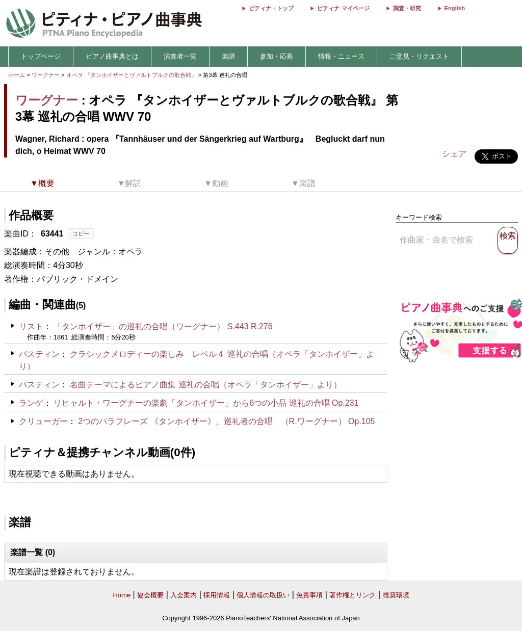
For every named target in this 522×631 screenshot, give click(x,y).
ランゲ (31, 403)
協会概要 (150, 595)
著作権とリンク (352, 595)
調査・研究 (407, 8)
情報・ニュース (341, 56)
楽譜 (228, 56)
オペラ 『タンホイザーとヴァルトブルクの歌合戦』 (132, 75)
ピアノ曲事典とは (112, 56)
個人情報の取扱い (263, 595)
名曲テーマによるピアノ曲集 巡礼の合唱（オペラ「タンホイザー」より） (205, 384)
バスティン (39, 354)
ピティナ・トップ (271, 8)
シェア (454, 153)
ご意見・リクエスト (419, 56)
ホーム (16, 75)
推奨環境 (396, 595)
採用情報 (216, 595)
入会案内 (183, 595)
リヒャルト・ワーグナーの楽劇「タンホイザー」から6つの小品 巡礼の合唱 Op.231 (206, 403)
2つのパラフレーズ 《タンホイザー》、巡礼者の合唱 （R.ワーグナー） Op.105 (226, 421)
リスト (31, 326)
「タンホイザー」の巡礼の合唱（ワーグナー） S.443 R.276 (163, 326)
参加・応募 (276, 56)
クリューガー (43, 421)
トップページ (41, 56)
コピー (80, 233)
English (455, 8)
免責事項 (309, 595)
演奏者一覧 (180, 56)
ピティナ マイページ (343, 8)
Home (121, 595)
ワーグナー (46, 75)
